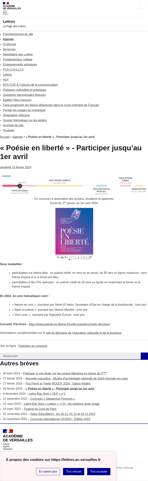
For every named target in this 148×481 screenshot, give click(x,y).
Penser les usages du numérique (24, 110)
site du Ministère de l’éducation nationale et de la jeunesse (83, 332)
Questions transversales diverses (24, 94)
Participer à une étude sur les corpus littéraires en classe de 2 (65, 373)
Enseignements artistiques (20, 64)
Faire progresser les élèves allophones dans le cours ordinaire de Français (51, 105)
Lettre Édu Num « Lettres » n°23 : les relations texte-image (62, 403)
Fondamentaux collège (17, 59)
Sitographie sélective (16, 115)
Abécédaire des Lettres (18, 54)
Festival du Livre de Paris (40, 408)
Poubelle (8, 130)
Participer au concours (32, 345)
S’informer (9, 44)
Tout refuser (73, 471)
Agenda (8, 39)
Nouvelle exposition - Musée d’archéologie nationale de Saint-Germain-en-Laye (77, 378)
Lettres (7, 74)
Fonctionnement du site (18, 34)
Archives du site (13, 125)
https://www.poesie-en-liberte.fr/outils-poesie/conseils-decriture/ (69, 324)
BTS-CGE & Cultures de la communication (30, 84)
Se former (9, 49)
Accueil (4, 136)
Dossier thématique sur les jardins (25, 120)
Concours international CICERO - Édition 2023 (60, 419)
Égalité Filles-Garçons (17, 100)
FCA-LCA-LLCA (13, 69)
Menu (143, 5)
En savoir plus (48, 471)
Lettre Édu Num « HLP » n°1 (47, 393)
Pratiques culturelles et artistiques (24, 89)
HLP (6, 79)
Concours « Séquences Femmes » (52, 398)
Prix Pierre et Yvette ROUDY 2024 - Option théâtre (58, 383)
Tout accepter (99, 471)
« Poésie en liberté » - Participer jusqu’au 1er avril (60, 388)
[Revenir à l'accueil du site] (18, 439)
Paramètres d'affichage (122, 468)
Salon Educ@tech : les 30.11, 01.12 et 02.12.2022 (62, 413)
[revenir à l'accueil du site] (74, 21)
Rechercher (132, 5)
